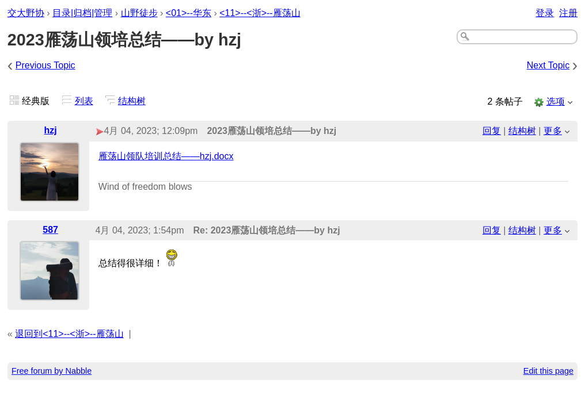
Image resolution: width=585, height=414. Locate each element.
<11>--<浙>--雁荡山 (259, 13)
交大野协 (25, 13)
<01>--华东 (188, 13)
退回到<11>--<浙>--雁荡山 (69, 334)
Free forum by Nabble (52, 370)
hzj (50, 130)
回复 (492, 131)
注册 (568, 13)
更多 (553, 131)
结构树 (132, 101)
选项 (555, 101)
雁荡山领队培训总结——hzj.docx (166, 156)
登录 (544, 13)
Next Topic (548, 65)
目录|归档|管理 (82, 13)
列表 (84, 101)
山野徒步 (139, 13)
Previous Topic (45, 65)
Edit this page (548, 370)
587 (50, 230)
